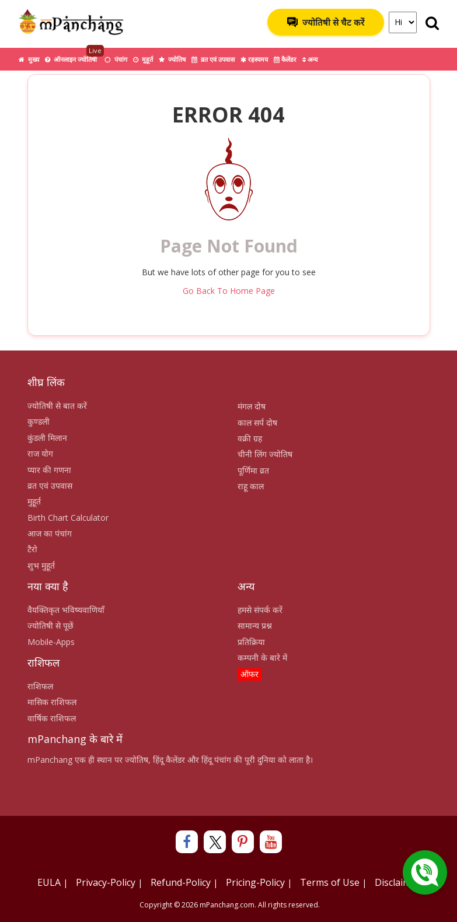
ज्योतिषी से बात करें (57, 405)
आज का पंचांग (49, 533)
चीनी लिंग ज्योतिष (265, 454)
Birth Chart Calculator (68, 517)
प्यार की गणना (49, 469)
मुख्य (29, 59)
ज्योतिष (172, 59)
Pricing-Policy (255, 882)
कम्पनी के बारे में (262, 657)
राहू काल (251, 486)
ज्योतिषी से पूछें (50, 625)
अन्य (310, 59)
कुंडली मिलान (47, 437)
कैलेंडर (285, 59)
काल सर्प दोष (257, 422)
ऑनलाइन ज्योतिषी (74, 56)
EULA (49, 882)
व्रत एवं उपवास (213, 59)
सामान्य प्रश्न (255, 625)
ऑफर (249, 673)
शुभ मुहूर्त (41, 565)
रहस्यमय (254, 59)
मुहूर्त (143, 59)
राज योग (40, 453)
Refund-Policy (181, 882)
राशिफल (40, 686)
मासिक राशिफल (51, 701)
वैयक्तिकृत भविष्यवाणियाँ (65, 609)
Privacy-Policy (105, 882)
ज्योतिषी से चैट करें (325, 22)
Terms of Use (330, 882)
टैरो (32, 549)
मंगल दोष (252, 406)
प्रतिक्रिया (251, 641)
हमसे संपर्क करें (260, 609)
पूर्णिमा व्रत (253, 470)
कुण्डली (38, 421)
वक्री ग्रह (250, 438)
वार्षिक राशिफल (51, 718)
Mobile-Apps (51, 641)
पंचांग (115, 59)
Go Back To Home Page (229, 290)
